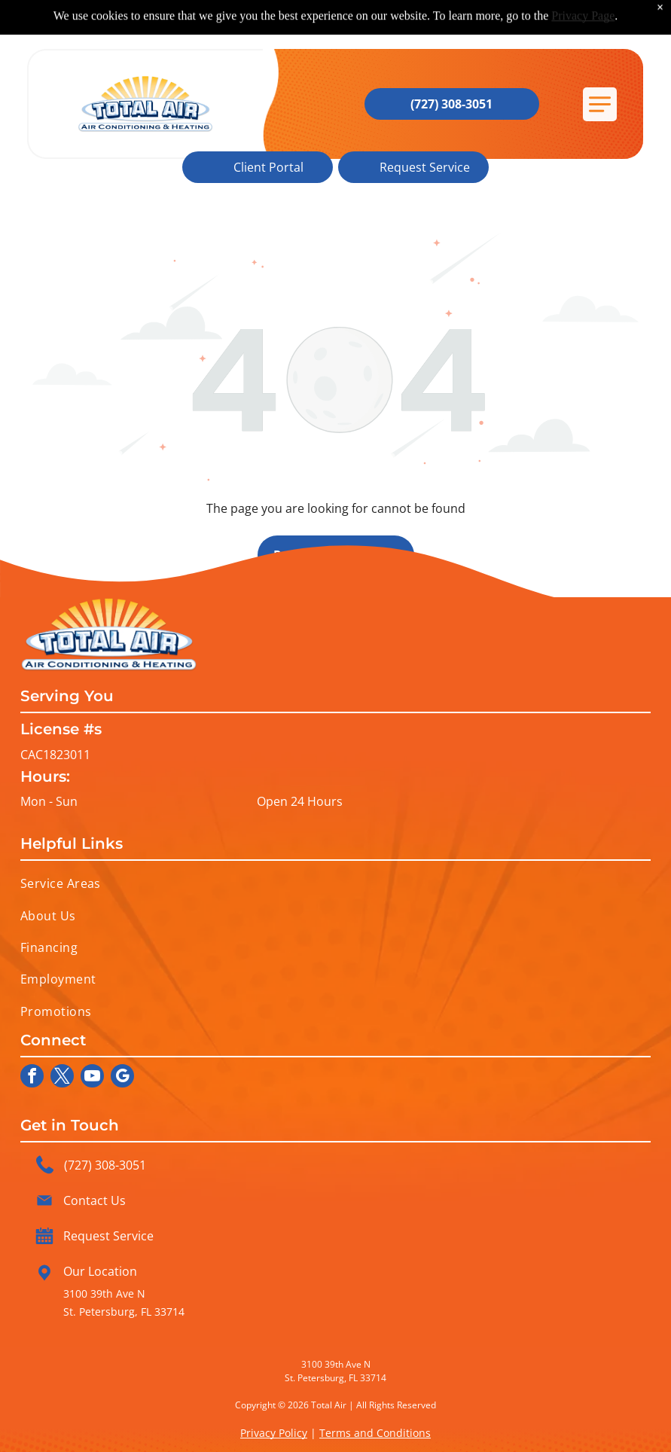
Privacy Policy (273, 1433)
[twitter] (62, 1077)
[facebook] (32, 1077)
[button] (600, 104)
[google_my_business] (122, 1077)
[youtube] (92, 1077)
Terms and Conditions (375, 1433)
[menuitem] (335, 883)
